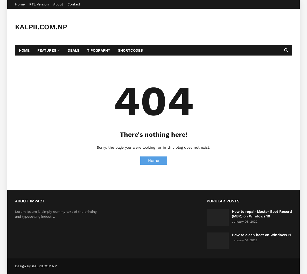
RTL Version (39, 4)
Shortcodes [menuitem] (130, 50)
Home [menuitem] (24, 50)
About (58, 4)
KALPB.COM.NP (41, 27)
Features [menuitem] (46, 50)
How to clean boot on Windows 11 (261, 235)
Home (20, 4)
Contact (73, 4)
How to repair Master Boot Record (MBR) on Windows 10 (262, 213)
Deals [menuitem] (73, 50)
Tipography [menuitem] (98, 50)
